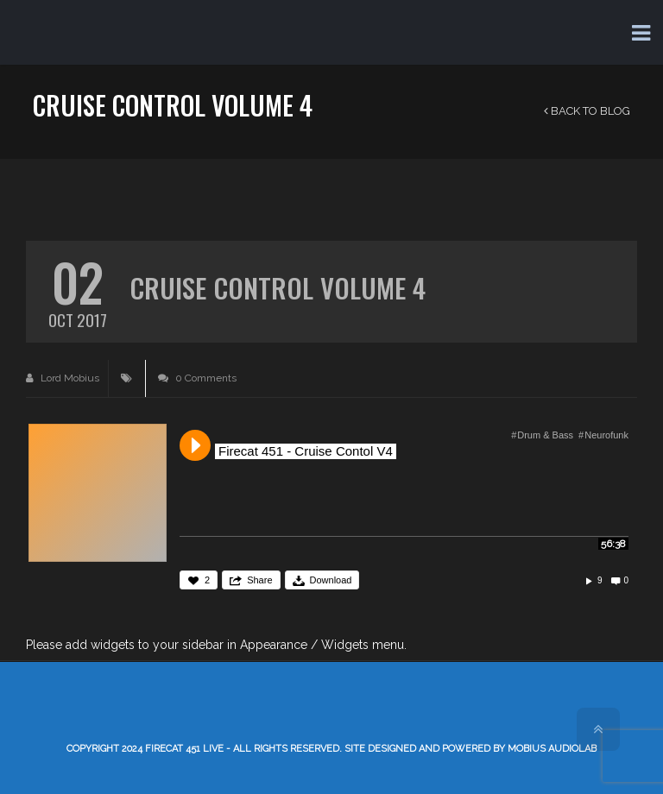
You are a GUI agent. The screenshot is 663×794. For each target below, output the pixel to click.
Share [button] (259, 580)
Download (331, 580)
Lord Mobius (62, 378)
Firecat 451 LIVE (184, 748)
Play (195, 445)
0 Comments (197, 378)
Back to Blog (587, 110)
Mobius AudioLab (552, 748)
